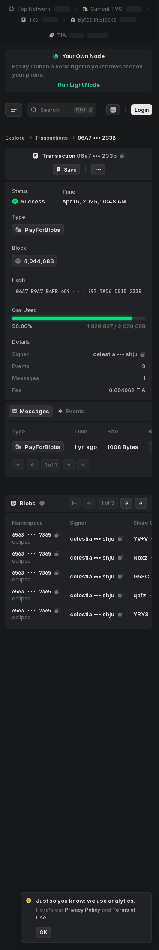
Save (66, 169)
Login (142, 110)
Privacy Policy (83, 910)
